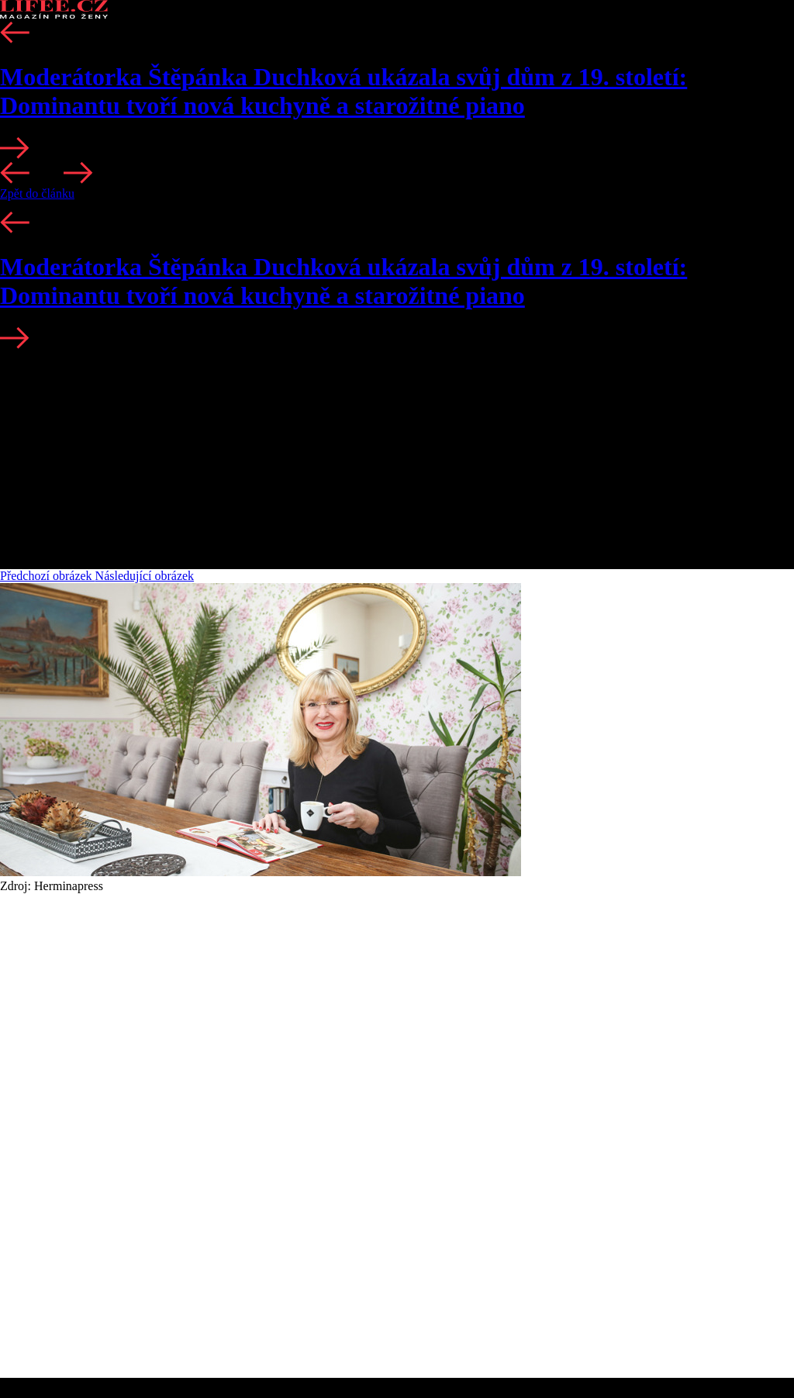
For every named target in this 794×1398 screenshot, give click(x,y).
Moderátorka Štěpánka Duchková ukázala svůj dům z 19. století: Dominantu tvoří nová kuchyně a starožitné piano (343, 91)
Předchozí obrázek (47, 575)
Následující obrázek (145, 575)
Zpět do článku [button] (37, 193)
